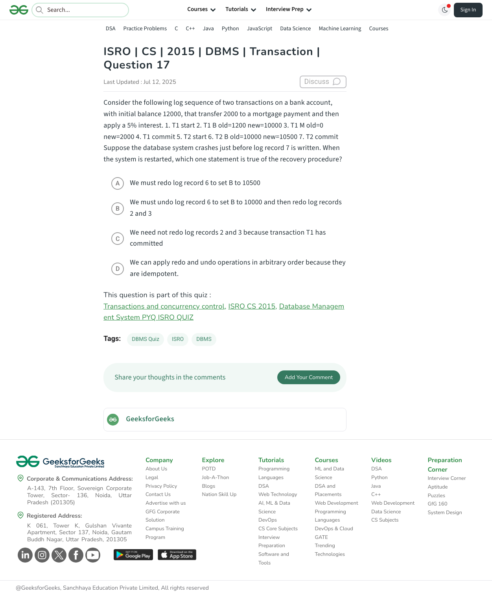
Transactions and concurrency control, (164, 306)
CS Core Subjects (278, 528)
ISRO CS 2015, (252, 306)
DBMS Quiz (145, 339)
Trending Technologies (330, 550)
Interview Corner (447, 478)
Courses (378, 28)
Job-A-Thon (215, 477)
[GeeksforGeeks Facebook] (74, 555)
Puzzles (436, 495)
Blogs (209, 486)
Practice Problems (145, 28)
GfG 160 (438, 503)
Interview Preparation (271, 542)
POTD (209, 468)
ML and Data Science (330, 473)
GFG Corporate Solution (163, 516)
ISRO (178, 339)
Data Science (295, 28)
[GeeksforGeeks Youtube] (91, 555)
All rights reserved (185, 588)
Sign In (468, 10)
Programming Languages (273, 473)
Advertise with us (166, 503)
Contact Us (158, 494)
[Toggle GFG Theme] (444, 10)
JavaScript (259, 28)
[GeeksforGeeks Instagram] (41, 555)
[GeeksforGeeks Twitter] (58, 555)
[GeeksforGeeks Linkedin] (24, 555)
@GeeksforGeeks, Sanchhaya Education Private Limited (87, 588)
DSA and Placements (328, 490)
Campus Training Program (165, 533)
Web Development (336, 503)
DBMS (203, 339)
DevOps (267, 520)
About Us (156, 468)
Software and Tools (273, 558)
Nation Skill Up (219, 494)
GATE (321, 537)
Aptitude (438, 486)
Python (230, 28)
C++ (190, 28)
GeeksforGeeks (150, 419)
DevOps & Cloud (334, 528)
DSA (111, 28)
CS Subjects (385, 520)
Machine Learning (340, 28)
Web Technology (277, 494)
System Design (445, 512)
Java (208, 28)
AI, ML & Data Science (274, 507)
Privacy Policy (161, 486)
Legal (152, 477)
